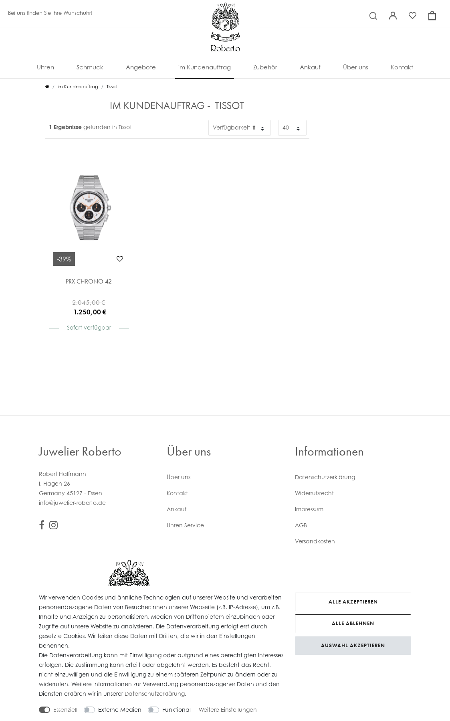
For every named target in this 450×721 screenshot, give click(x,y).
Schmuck (90, 67)
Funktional (176, 709)
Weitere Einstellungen (228, 709)
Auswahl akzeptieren (353, 645)
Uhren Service (185, 525)
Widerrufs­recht (314, 493)
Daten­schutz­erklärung (325, 477)
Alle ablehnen (353, 623)
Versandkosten (315, 541)
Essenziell (65, 709)
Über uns (355, 67)
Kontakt (402, 67)
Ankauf (310, 67)
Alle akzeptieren (353, 601)
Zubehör (265, 67)
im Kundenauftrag (204, 67)
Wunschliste (120, 258)
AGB (301, 525)
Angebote (141, 67)
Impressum (309, 509)
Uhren (45, 67)
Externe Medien (119, 709)
